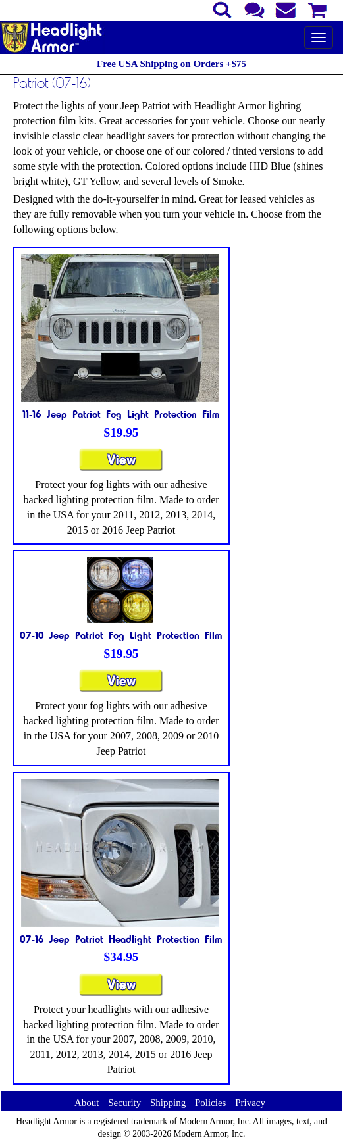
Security (124, 1102)
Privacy (250, 1102)
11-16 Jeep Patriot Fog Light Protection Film (121, 413)
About (86, 1102)
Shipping (168, 1102)
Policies (210, 1102)
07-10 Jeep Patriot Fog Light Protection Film (121, 634)
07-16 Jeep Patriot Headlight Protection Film (121, 938)
